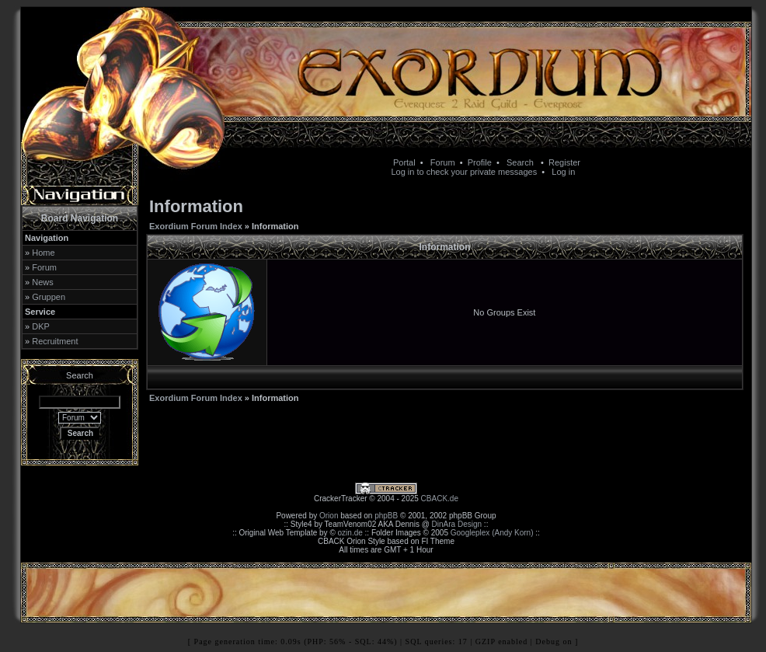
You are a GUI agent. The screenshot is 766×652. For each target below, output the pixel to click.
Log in (563, 171)
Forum (442, 162)
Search (520, 162)
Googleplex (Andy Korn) (492, 532)
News (43, 282)
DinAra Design (457, 524)
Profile (480, 162)
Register (564, 162)
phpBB (386, 515)
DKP (41, 326)
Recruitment (55, 341)
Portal (404, 162)
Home (43, 252)
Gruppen (48, 297)
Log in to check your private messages (464, 171)
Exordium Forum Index (195, 226)
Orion (328, 515)
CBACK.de (439, 498)
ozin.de (350, 532)
